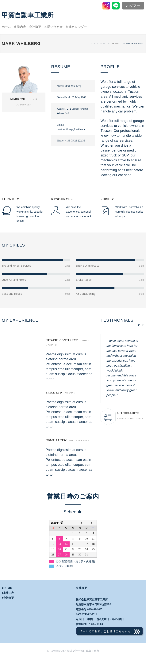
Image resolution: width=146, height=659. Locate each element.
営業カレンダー (76, 26)
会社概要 (35, 26)
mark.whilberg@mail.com (71, 129)
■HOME (7, 588)
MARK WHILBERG (23, 99)
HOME (115, 43)
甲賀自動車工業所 (27, 15)
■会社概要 (8, 597)
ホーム (6, 26)
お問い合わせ (53, 26)
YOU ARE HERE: (100, 43)
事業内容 (20, 26)
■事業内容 (8, 592)
